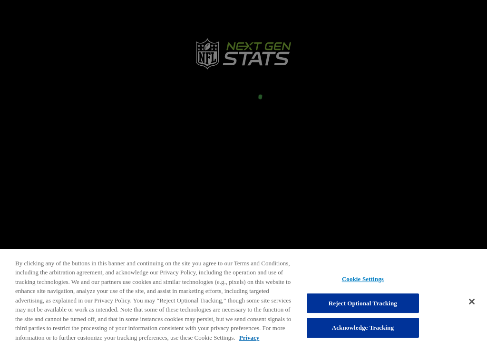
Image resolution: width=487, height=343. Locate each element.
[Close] (471, 305)
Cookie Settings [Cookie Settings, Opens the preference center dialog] (363, 283)
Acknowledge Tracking (363, 331)
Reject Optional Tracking (363, 307)
